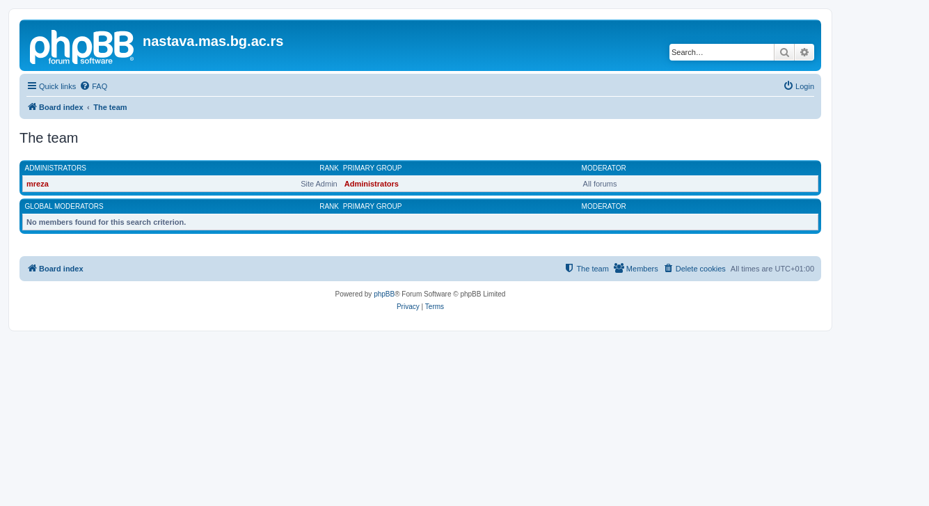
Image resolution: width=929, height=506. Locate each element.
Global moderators (64, 206)
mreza (37, 184)
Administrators (56, 168)
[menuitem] (93, 86)
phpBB (384, 294)
